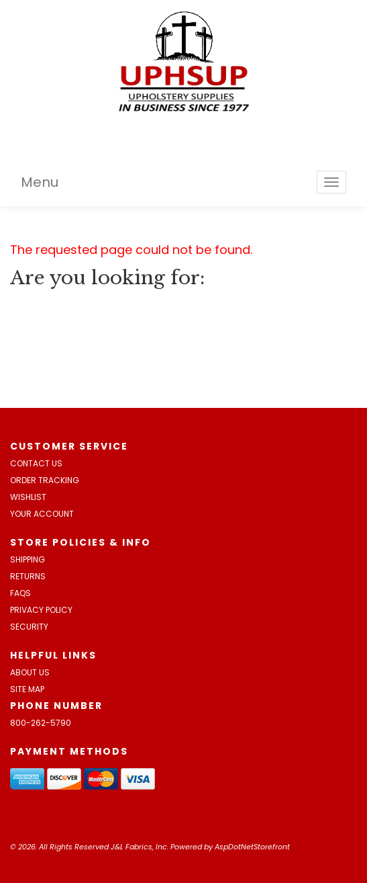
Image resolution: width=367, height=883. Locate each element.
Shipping (27, 559)
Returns (28, 576)
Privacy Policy (41, 610)
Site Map (27, 689)
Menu (39, 182)
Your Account (42, 513)
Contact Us (36, 463)
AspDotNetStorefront (252, 846)
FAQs (20, 593)
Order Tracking (44, 480)
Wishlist (28, 497)
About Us (30, 672)
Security (29, 626)
